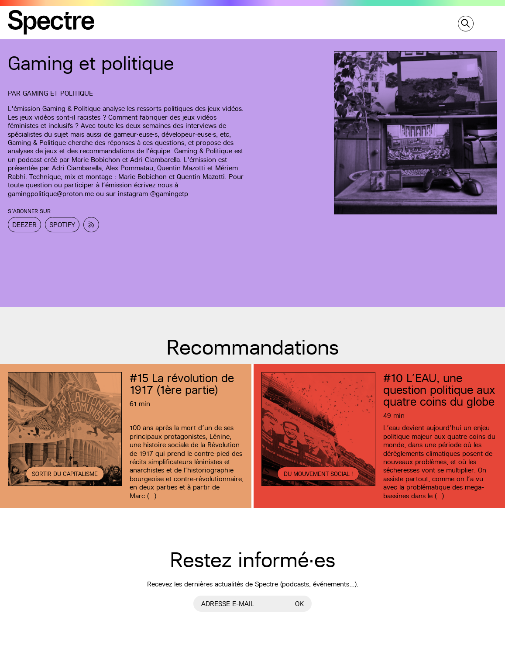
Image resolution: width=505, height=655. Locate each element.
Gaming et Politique (58, 93)
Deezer (24, 225)
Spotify (62, 225)
